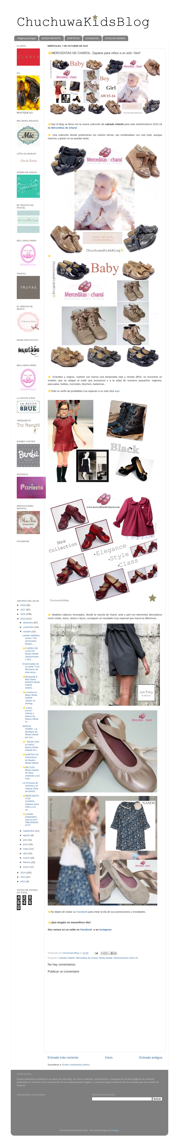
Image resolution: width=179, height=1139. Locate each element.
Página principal (26, 38)
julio (25, 840)
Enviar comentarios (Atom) (76, 1064)
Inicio (109, 1057)
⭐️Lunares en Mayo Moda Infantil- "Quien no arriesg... (30, 698)
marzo (26, 858)
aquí (117, 391)
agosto (27, 835)
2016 (23, 614)
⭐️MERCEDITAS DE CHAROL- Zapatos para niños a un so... (31, 802)
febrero (27, 862)
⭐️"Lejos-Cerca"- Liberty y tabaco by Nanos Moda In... (30, 715)
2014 (23, 872)
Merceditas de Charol (64, 127)
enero (26, 867)
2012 (23, 881)
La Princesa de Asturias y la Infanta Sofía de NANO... (30, 787)
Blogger (115, 1130)
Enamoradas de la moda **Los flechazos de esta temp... (31, 668)
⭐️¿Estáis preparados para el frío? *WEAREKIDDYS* (30, 819)
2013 (23, 877)
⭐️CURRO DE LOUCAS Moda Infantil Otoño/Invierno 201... (31, 654)
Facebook (81, 911)
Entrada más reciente (63, 1057)
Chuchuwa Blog (70, 953)
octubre (27, 631)
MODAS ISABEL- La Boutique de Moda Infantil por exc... (30, 732)
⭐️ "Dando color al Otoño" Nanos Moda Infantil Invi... (31, 745)
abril (25, 853)
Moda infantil (105, 958)
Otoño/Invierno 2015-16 (125, 958)
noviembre (29, 627)
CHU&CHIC (92, 38)
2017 (23, 609)
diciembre (28, 622)
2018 (23, 605)
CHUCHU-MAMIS (115, 38)
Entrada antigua (150, 1057)
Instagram (105, 929)
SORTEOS (73, 38)
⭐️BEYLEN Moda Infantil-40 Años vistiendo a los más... (31, 773)
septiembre (29, 831)
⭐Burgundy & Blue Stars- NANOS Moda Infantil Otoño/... (31, 682)
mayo (26, 848)
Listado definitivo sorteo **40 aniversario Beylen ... (31, 639)
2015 (23, 618)
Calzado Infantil (67, 958)
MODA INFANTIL (51, 38)
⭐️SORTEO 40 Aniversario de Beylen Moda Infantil (31, 758)
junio (26, 844)
